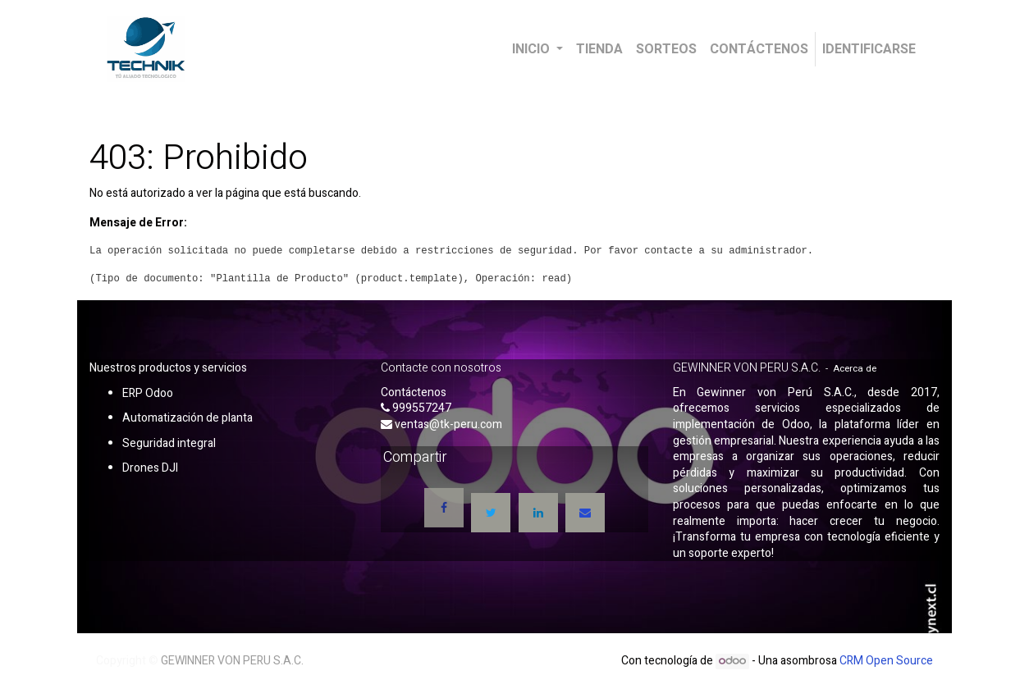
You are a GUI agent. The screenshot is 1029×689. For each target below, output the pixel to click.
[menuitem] (599, 49)
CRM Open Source (886, 660)
